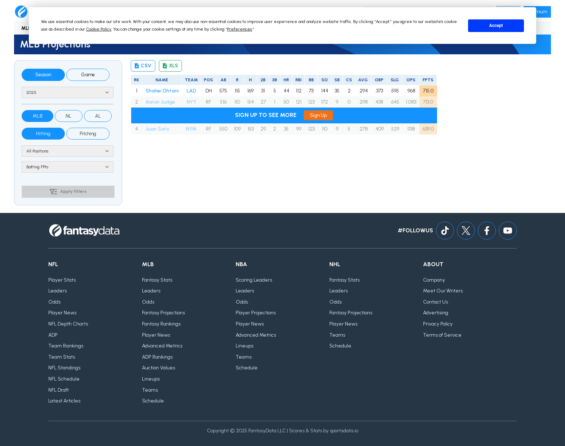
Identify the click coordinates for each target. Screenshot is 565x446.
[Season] (68, 92)
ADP (53, 335)
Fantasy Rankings (161, 324)
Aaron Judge (160, 102)
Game (88, 74)
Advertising (435, 313)
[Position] (68, 151)
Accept (496, 25)
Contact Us (435, 302)
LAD (191, 91)
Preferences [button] (239, 29)
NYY (191, 102)
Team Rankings (65, 346)
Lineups (151, 379)
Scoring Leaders (254, 280)
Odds (54, 302)
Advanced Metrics (162, 346)
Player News (62, 313)
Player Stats (62, 280)
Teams (150, 390)
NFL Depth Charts (68, 324)
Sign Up (318, 115)
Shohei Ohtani (162, 91)
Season (43, 74)
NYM (191, 129)
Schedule (153, 401)
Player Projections (256, 313)
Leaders (57, 291)
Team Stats (61, 357)
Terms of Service (442, 335)
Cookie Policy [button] (98, 29)
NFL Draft (58, 390)
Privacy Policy (438, 324)
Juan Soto (157, 129)
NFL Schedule (64, 379)
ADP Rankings (157, 357)
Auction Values (158, 368)
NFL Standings (64, 368)
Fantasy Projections (163, 313)
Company (434, 280)
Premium (537, 11)
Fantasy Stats (157, 280)
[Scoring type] (68, 167)
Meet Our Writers (443, 291)
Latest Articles (64, 401)
